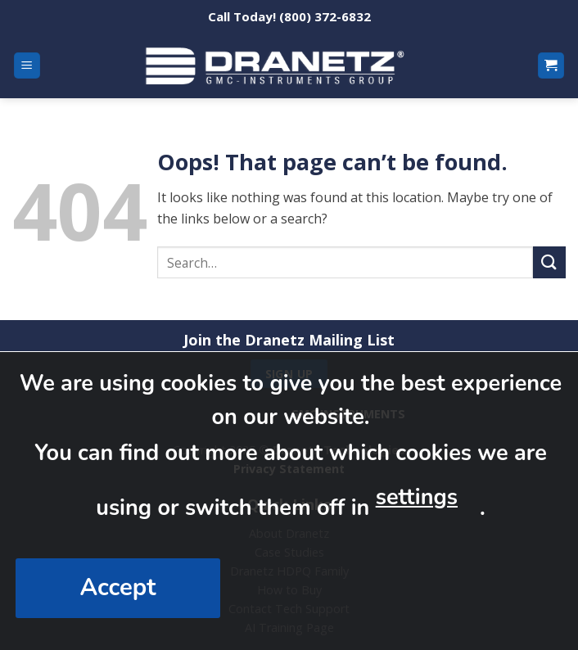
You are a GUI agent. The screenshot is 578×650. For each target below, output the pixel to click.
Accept (118, 587)
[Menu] (27, 65)
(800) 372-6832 (325, 16)
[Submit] (549, 262)
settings (417, 497)
